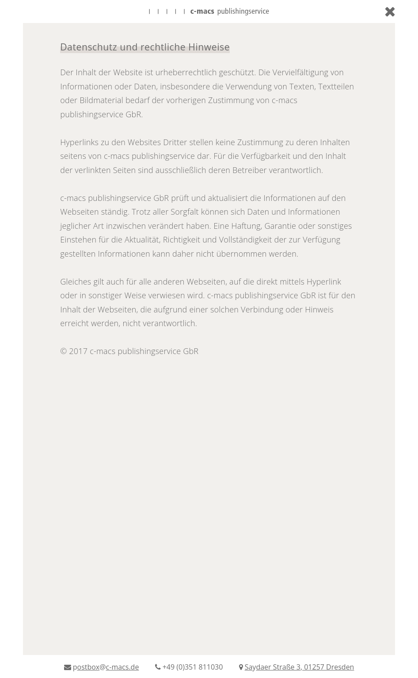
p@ (102, 667)
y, (296, 667)
